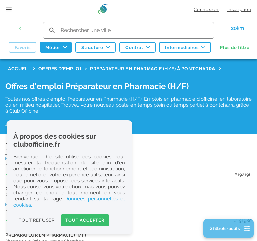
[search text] (128, 30)
